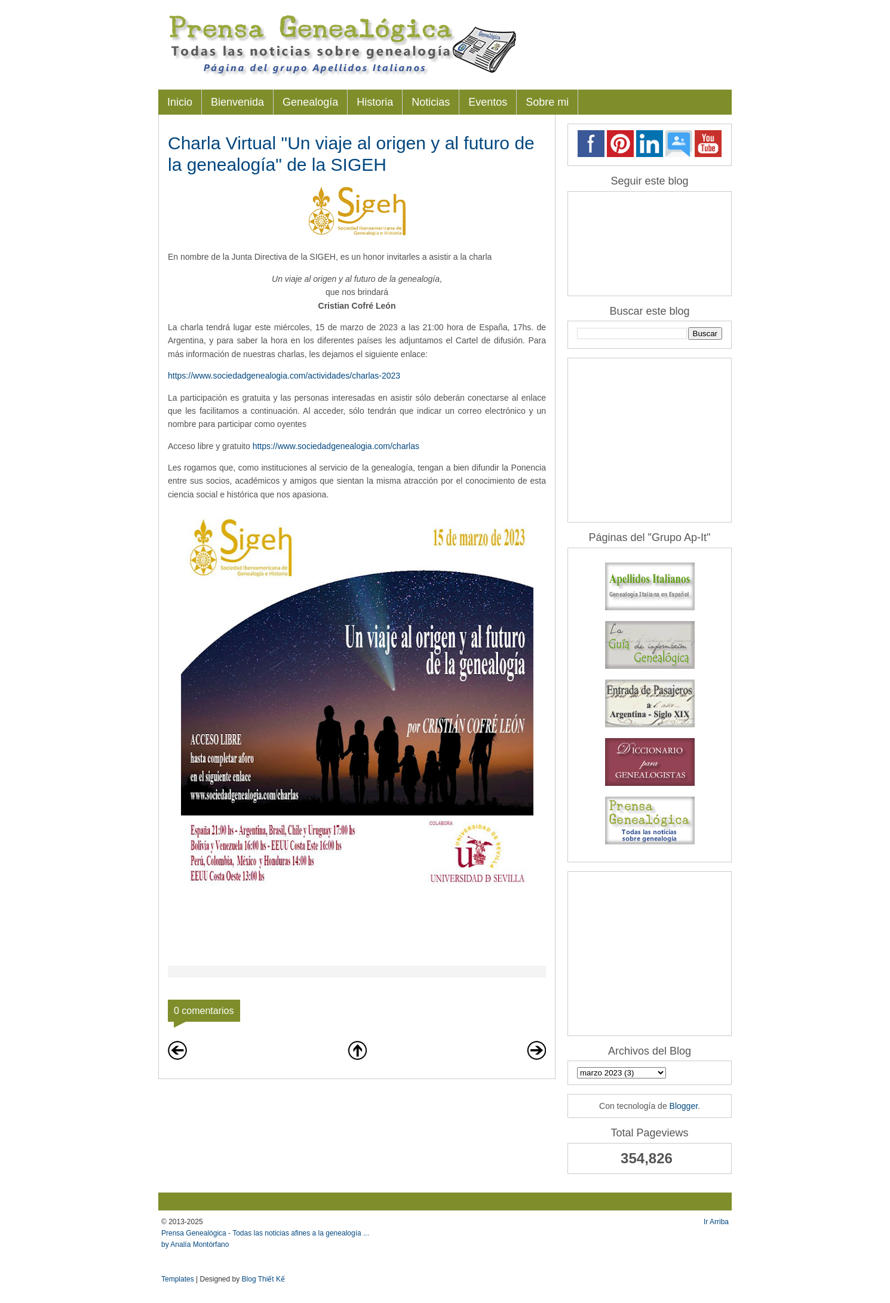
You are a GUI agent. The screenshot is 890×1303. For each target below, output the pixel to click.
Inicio (179, 102)
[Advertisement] (651, 439)
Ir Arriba (716, 1222)
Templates (177, 1279)
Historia (375, 102)
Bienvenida (237, 102)
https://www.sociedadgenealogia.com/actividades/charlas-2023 (285, 375)
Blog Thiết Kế (263, 1279)
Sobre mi (547, 102)
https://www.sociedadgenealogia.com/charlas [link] (336, 446)
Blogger (684, 1106)
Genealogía (310, 102)
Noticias (431, 102)
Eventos (487, 102)
